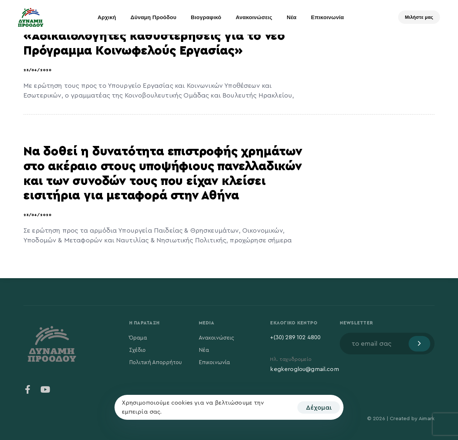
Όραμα (138, 338)
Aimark (427, 418)
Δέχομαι (319, 407)
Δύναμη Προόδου (153, 17)
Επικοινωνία (327, 17)
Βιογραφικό (206, 17)
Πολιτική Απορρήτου (155, 362)
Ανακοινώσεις (254, 17)
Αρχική (106, 17)
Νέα (291, 17)
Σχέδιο (137, 350)
